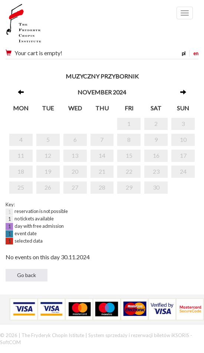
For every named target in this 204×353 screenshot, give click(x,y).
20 (75, 171)
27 (75, 187)
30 (156, 187)
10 (183, 139)
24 (183, 171)
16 (156, 155)
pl (183, 53)
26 (48, 187)
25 (20, 187)
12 (48, 155)
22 (129, 171)
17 (183, 155)
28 (102, 187)
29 (129, 187)
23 (156, 171)
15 (129, 155)
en (195, 53)
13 (75, 155)
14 (102, 155)
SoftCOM (10, 342)
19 (48, 171)
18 (20, 171)
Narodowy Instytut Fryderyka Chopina (38, 26)
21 (102, 171)
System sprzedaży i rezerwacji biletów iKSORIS (138, 335)
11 (20, 155)
